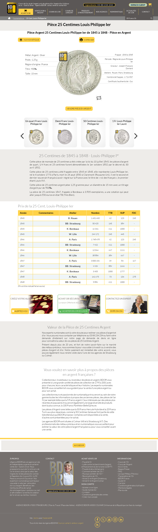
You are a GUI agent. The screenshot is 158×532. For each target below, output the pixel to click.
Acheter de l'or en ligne (73, 311)
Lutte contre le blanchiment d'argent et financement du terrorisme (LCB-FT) (96, 465)
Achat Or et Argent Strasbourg (94, 478)
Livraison (86, 492)
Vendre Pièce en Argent (79, 108)
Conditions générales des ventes (95, 494)
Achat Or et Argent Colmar (93, 481)
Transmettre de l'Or (126, 476)
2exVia (35, 518)
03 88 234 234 (105, 5)
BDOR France (123, 478)
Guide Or (122, 481)
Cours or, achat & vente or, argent (70, 523)
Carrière (121, 483)
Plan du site (122, 490)
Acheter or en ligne (90, 487)
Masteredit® (47, 518)
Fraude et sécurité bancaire (93, 469)
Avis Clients (123, 467)
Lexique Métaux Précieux (128, 474)
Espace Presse (123, 469)
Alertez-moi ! (20, 311)
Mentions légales (125, 488)
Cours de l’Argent (125, 464)
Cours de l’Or (123, 462)
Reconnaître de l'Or (90, 476)
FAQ (120, 471)
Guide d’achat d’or (89, 490)
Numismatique (31, 40)
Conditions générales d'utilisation (131, 485)
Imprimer (89, 40)
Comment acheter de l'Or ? (93, 471)
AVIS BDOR (79, 445)
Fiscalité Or (87, 462)
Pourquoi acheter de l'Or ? (92, 474)
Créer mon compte (89, 497)
